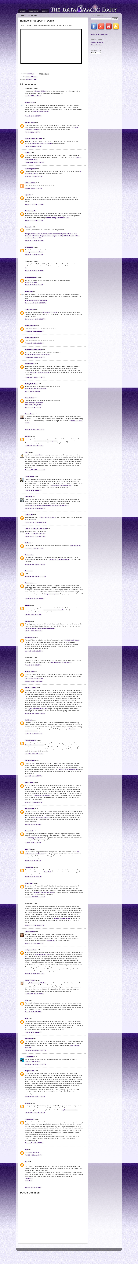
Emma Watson (30, 782)
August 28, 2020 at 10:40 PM (34, 271)
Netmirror (36, 1152)
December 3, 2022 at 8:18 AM (34, 598)
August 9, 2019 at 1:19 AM (33, 146)
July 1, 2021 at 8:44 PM (32, 391)
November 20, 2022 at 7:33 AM (35, 564)
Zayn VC (28, 849)
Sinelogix (28, 227)
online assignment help (42, 954)
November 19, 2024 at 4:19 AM (35, 897)
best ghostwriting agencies (41, 817)
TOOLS (45, 11)
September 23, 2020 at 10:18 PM (35, 303)
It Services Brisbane (40, 91)
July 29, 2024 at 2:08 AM (33, 861)
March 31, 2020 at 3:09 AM (33, 176)
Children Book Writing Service (68, 769)
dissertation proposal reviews (34, 745)
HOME (22, 11)
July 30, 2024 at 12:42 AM (33, 877)
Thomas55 (28, 496)
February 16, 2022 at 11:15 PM (35, 470)
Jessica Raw (29, 671)
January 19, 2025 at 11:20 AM (34, 973)
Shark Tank (47, 872)
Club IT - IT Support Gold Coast (36, 529)
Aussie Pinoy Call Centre (33, 138)
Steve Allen (29, 1038)
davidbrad (28, 720)
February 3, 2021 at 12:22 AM (34, 343)
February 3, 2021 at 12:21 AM (34, 331)
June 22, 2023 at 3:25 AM (33, 665)
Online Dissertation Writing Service (60, 662)
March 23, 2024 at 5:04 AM (33, 776)
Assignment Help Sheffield (37, 983)
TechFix (27, 152)
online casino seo (75, 545)
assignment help (30, 950)
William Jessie (30, 122)
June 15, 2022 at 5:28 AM (33, 490)
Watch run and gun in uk (48, 517)
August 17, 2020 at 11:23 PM (34, 204)
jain (26, 1161)
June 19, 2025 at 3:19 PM (33, 1032)
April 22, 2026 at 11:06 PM (33, 1155)
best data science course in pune (35, 388)
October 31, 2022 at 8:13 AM (34, 548)
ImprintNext (38, 455)
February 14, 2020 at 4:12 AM (34, 162)
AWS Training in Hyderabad (34, 402)
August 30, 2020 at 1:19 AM (34, 285)
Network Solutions (96, 45)
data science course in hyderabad (36, 300)
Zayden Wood (29, 363)
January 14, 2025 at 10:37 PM (34, 925)
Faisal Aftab (29, 831)
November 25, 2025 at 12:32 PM (35, 1064)
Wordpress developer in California (36, 234)
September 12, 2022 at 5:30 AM (35, 508)
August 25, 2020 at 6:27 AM (34, 220)
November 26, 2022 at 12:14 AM (35, 576)
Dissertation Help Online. (42, 795)
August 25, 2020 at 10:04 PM (34, 240)
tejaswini (28, 195)
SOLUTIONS (33, 11)
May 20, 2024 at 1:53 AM (33, 842)
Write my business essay (62, 918)
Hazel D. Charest (30, 687)
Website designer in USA (71, 236)
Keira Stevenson (30, 740)
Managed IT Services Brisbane (39, 372)
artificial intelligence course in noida (57, 218)
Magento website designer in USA (51, 236)
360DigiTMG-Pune (31, 384)
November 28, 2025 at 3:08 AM (35, 1096)
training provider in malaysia (34, 252)
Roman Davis (29, 414)
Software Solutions (97, 42)
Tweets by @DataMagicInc (99, 34)
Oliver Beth (29, 515)
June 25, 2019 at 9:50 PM (33, 116)
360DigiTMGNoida (31, 277)
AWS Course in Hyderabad (33, 405)
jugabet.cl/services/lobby (70, 1110)
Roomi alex (29, 571)
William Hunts (29, 760)
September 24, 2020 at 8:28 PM (35, 319)
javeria (27, 605)
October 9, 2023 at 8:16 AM (33, 681)
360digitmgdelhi (30, 211)
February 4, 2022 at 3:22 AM (34, 446)
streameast (28, 1180)
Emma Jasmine (30, 183)
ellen (26, 1000)
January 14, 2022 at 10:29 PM (34, 429)
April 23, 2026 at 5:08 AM (33, 1187)
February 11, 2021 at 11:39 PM (35, 357)
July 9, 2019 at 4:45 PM (32, 132)
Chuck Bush (29, 883)
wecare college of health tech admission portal (40, 628)
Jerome (27, 1103)
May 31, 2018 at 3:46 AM (33, 96)
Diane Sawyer (29, 476)
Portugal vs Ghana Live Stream (59, 559)
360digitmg (29, 291)
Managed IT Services (50, 312)
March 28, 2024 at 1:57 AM (33, 802)
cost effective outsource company (41, 143)
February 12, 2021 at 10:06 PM (35, 377)
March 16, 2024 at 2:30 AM (33, 733)
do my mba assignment (51, 594)
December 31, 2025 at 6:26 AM (35, 1113)
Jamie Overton (30, 980)
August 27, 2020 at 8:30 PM (34, 254)
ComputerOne (30, 309)
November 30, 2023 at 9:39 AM (35, 713)
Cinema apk (29, 1178)
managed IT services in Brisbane (43, 892)
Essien (27, 621)
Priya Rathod (29, 398)
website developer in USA (33, 238)
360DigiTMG (29, 247)
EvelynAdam (29, 555)
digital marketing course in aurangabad (37, 354)
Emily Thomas (30, 931)
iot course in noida (31, 282)
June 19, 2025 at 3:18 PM (33, 1012)
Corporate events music (32, 1061)
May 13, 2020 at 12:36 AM (33, 188)
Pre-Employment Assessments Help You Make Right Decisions (48, 505)
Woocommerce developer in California (60, 234)
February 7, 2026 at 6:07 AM (34, 1143)
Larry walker (29, 1057)
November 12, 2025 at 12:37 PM (35, 1050)
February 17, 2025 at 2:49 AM (34, 994)
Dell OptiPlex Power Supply (34, 678)
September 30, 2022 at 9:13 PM (35, 536)
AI (25, 268)
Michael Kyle (29, 102)
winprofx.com (29, 1071)
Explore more (51, 940)
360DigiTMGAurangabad (33, 349)
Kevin (27, 452)
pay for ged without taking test (37, 709)
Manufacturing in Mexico (71, 640)
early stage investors (34, 838)
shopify (27, 436)
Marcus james (29, 637)
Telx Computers (30, 169)
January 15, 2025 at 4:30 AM (34, 943)
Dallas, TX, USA (31, 79)
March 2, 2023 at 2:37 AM (33, 615)
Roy (26, 1149)
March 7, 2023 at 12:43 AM (33, 631)
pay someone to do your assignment (45, 441)
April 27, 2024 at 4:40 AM (33, 824)
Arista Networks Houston (41, 111)
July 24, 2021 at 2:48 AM (33, 407)
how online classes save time (61, 485)
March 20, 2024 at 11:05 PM (34, 754)
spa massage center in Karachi (53, 610)
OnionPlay (28, 1152)
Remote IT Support (31, 77)
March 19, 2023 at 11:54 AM (34, 651)
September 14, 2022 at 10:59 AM (35, 522)
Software (28, 543)
